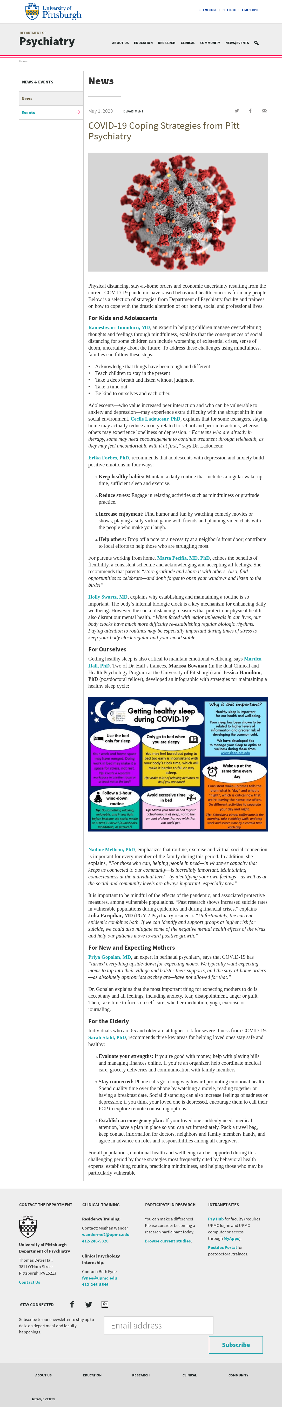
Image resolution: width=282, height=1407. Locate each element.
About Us (120, 42)
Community (210, 42)
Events (28, 112)
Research (167, 42)
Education (143, 42)
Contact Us (29, 1281)
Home (23, 61)
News (27, 98)
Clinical (188, 42)
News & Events (37, 82)
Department (133, 111)
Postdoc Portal (222, 1246)
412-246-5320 (95, 1240)
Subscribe (234, 1324)
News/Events (237, 42)
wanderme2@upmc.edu (106, 1234)
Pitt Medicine (208, 10)
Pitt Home (229, 10)
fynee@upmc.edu (99, 1277)
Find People (250, 10)
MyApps (231, 1237)
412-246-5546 (95, 1284)
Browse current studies (168, 1240)
